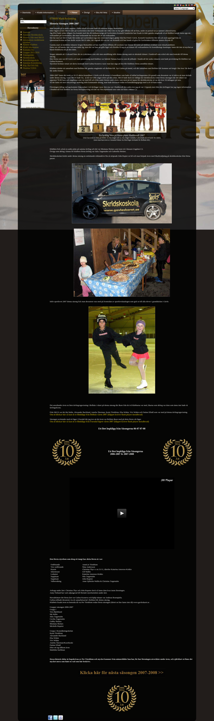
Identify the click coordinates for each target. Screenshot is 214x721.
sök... (22, 19)
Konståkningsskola (31, 60)
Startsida (26, 32)
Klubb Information (30, 47)
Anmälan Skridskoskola (33, 35)
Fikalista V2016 (29, 68)
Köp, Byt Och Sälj (30, 65)
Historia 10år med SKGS (33, 37)
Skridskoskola (29, 58)
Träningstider (28, 55)
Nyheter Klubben (30, 45)
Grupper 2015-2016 (31, 52)
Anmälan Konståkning (32, 63)
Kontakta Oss (28, 50)
